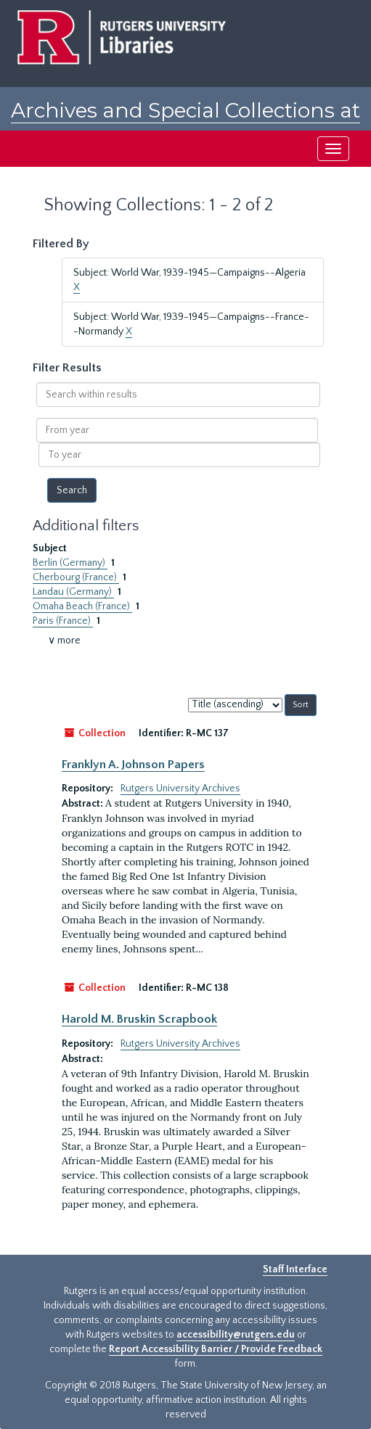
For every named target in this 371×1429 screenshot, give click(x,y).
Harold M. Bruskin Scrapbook (139, 1019)
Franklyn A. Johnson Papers (133, 764)
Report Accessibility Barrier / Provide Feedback (215, 1349)
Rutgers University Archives (180, 788)
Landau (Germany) (73, 592)
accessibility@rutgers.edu (235, 1335)
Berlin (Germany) (70, 563)
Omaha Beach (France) (82, 606)
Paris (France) (63, 621)
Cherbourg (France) (76, 577)
